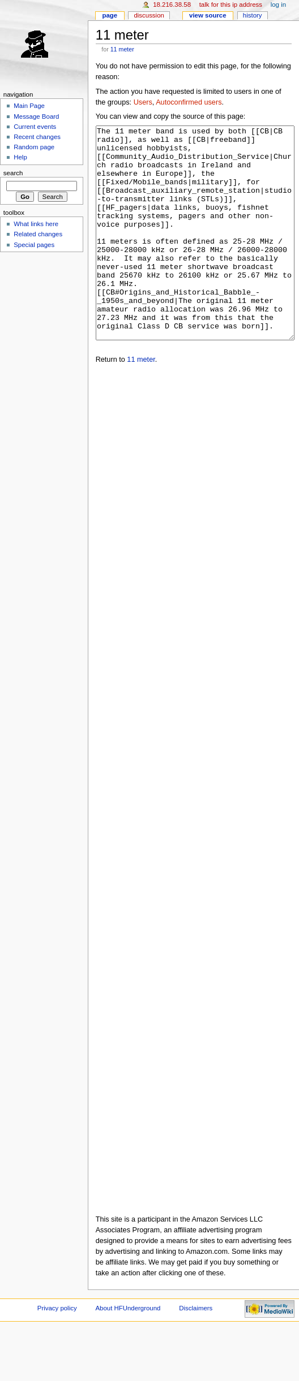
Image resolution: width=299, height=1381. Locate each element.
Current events (35, 126)
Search (13, 173)
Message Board (36, 116)
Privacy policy (57, 1350)
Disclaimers (195, 1350)
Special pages (34, 244)
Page (109, 15)
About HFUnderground (128, 1350)
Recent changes (37, 136)
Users (143, 102)
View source (208, 15)
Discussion (149, 15)
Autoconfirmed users (188, 102)
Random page (34, 147)
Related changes (38, 234)
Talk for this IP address (230, 4)
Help (20, 157)
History (252, 15)
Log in (278, 4)
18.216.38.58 (172, 4)
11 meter (122, 49)
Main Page (29, 105)
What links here (36, 223)
